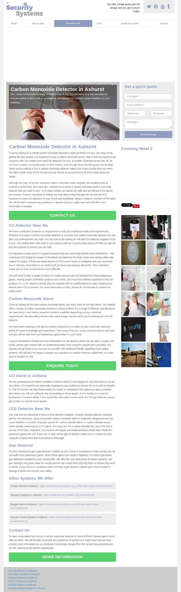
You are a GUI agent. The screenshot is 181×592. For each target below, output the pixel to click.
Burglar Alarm (129, 23)
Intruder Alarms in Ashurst (22, 584)
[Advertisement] (90, 55)
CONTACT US (62, 215)
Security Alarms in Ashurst (22, 570)
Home (14, 23)
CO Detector (73, 23)
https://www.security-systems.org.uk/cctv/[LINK (68, 495)
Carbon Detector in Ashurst (23, 577)
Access (164, 23)
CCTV (99, 23)
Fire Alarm (38, 23)
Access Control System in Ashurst (26, 588)
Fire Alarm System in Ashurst (24, 574)
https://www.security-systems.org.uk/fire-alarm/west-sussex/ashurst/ (76, 486)
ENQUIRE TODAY (62, 366)
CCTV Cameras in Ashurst (22, 581)
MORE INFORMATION (62, 557)
